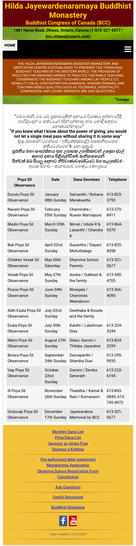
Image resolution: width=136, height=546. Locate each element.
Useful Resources (68, 497)
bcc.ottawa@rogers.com (67, 36)
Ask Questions (67, 487)
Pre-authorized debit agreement (68, 459)
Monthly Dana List (68, 431)
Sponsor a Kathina (68, 449)
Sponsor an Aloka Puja (68, 443)
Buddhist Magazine (68, 507)
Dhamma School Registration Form (68, 471)
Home (9, 45)
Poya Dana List (68, 437)
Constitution (68, 477)
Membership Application (68, 465)
